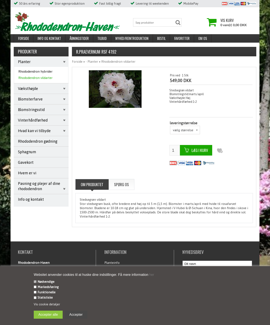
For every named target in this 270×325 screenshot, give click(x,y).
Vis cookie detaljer (47, 304)
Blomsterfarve (30, 99)
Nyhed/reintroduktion (131, 38)
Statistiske (45, 297)
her (151, 274)
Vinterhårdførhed (33, 120)
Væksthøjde (28, 88)
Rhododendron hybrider (35, 71)
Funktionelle (46, 292)
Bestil (161, 38)
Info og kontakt (49, 38)
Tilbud (102, 38)
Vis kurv (227, 20)
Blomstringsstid (31, 109)
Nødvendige (46, 281)
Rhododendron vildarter (35, 78)
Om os (202, 38)
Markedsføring (48, 287)
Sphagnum (27, 152)
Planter (24, 62)
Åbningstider (79, 38)
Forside (23, 38)
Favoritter (182, 38)
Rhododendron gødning (37, 141)
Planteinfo (112, 262)
